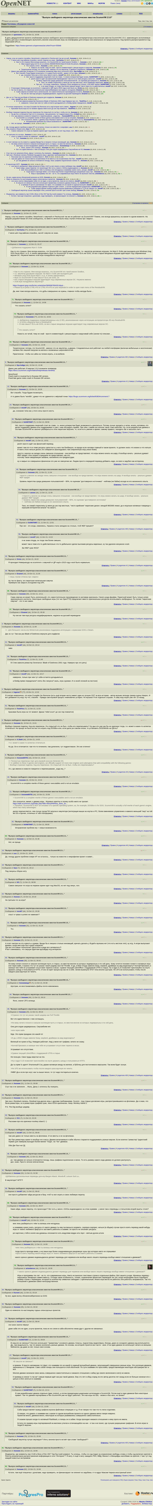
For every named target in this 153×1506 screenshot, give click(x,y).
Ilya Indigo (78, 71)
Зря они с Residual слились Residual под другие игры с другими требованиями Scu (37, 155)
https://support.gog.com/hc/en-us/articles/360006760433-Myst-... (39, 285)
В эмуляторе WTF (13, 164)
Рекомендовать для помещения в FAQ (112, 1480)
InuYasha (60, 60)
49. (17, 469)
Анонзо (28, 134)
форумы (11, 14)
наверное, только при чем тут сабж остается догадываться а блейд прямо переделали (53, 103)
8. (6, 755)
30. (6, 958)
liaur (27, 129)
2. (6, 227)
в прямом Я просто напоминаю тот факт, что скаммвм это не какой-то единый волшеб (53, 185)
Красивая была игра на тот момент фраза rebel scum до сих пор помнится (39, 108)
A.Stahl (76, 114)
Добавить (126, 1504)
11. (11, 791)
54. (19, 490)
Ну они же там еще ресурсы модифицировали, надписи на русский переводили (51, 94)
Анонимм (97, 68)
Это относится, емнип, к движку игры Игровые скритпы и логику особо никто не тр (52, 120)
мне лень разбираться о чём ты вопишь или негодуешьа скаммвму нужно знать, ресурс (54, 170)
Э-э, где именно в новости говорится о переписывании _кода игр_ (36, 116)
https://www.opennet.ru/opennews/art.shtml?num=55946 (38, 46)
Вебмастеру (147, 1504)
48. (15, 438)
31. (8, 923)
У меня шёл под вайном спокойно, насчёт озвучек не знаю (33, 60)
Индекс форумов (129, 1480)
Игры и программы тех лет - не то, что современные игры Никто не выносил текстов (62, 174)
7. (6, 736)
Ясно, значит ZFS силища (31, 147)
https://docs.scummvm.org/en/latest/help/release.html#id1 (31, 370)
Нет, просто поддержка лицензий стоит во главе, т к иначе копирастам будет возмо (57, 77)
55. (15, 1403)
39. (6, 1318)
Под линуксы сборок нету (15, 129)
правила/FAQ (33, 14)
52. (17, 520)
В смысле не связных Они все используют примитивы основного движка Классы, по (47, 183)
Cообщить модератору (144, 49)
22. (3, 894)
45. (8, 1009)
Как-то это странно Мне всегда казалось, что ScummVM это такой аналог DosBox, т (47, 62)
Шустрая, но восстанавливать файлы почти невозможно (37, 146)
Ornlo (80, 88)
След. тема (149, 1480)
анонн (106, 82)
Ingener (73, 107)
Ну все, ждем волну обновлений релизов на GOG (24, 177)
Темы (136, 1480)
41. (6, 879)
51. (6, 706)
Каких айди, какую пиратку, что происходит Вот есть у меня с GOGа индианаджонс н (48, 168)
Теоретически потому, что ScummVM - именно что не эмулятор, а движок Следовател (53, 69)
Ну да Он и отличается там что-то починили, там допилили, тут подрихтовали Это (42, 114)
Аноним (73, 58)
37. (6, 1130)
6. (3, 720)
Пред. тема (142, 1480)
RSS (141, 14)
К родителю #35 (122, 1443)
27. (3, 1080)
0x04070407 (93, 77)
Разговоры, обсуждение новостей (21, 24)
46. (8, 1154)
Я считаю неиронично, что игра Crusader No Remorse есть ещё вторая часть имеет (37, 107)
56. (19, 534)
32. (3, 1170)
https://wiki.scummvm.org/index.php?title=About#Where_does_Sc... (40, 803)
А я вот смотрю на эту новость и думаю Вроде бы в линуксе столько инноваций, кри (37, 142)
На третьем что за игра (15, 134)
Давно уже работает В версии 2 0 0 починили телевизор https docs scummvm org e (42, 71)
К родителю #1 (122, 381)
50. (8, 656)
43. (8, 1337)
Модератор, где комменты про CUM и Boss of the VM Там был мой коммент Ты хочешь (38, 194)
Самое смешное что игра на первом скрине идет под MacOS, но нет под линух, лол (42, 131)
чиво (13, 99)
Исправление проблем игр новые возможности (44, 121)
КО (76, 131)
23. (6, 908)
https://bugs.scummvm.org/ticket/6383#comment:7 (89, 396)
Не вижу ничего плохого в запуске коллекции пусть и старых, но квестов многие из (42, 144)
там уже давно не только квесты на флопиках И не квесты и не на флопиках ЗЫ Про (43, 159)
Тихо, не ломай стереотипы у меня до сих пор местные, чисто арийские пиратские (72, 82)
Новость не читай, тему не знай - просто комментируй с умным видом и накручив (61, 68)
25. (3, 937)
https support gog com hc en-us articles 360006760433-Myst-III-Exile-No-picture (49, 64)
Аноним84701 (67, 116)
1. (3, 210)
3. (3, 624)
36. (8, 980)
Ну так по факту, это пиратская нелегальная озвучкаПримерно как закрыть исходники (43, 90)
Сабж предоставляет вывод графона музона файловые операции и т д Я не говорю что (64, 188)
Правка (131, 49)
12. (8, 386)
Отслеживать (148, 26)
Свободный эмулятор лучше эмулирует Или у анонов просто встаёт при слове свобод (43, 190)
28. (3, 1095)
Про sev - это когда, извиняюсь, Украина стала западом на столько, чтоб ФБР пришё (68, 84)
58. (11, 671)
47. (11, 1355)
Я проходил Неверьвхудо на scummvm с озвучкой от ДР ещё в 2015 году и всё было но (44, 88)
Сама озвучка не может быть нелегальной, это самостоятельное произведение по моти (49, 92)
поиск (54, 14)
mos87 (61, 75)
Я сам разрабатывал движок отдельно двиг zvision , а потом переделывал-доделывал (58, 187)
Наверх (132, 222)
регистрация (136, 0)
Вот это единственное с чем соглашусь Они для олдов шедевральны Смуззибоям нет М (49, 149)
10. (8, 777)
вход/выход (98, 14)
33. (6, 1115)
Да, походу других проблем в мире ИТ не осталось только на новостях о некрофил (37, 127)
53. (13, 1387)
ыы (70, 127)
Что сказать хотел (33, 66)
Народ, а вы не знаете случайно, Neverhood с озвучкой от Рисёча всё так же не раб (37, 58)
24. (11, 405)
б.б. (46, 157)
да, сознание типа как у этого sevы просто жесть (39, 75)
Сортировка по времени (140, 203)
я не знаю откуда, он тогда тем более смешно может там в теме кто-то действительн (73, 86)
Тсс (17, 138)
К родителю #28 (122, 1148)
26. (6, 571)
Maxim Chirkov (145, 1502)
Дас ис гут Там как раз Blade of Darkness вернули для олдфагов (30, 97)
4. (3, 689)
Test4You (82, 101)
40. (13, 419)
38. (6, 1188)
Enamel (79, 90)
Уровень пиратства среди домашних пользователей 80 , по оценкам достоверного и (67, 81)
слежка (119, 14)
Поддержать (136, 1504)
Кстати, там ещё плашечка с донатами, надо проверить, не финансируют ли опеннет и (43, 196)
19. (3, 865)
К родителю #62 (122, 357)
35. (3, 1304)
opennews (18, 35)
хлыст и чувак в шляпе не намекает (24, 136)
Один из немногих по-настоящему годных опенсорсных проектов (30, 179)
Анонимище (64, 146)
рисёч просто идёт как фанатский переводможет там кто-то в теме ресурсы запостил (63, 79)
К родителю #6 (122, 772)
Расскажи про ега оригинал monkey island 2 (27, 157)
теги (118, 3)
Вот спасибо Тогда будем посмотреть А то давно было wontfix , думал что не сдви (47, 73)
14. (3, 850)
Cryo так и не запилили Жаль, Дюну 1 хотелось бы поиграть (29, 153)
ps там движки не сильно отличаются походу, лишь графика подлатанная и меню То (48, 160)
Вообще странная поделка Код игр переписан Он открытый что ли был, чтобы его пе (38, 112)
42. (13, 821)
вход (129, 0)
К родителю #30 (122, 1075)
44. (11, 994)
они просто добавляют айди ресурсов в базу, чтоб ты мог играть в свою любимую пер (43, 166)
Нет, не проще (16, 123)
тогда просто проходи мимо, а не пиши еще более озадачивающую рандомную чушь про (59, 172)
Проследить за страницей (12, 1504)
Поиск (112, 3)
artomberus (99, 174)
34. (3, 1290)
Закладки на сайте (9, 1502)
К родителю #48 (122, 529)
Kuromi (47, 177)
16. (6, 556)
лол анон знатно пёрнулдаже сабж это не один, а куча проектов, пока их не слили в (42, 181)
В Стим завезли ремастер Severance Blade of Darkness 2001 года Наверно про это (47, 101)
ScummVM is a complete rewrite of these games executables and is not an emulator (46, 118)
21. (6, 642)
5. (6, 362)
